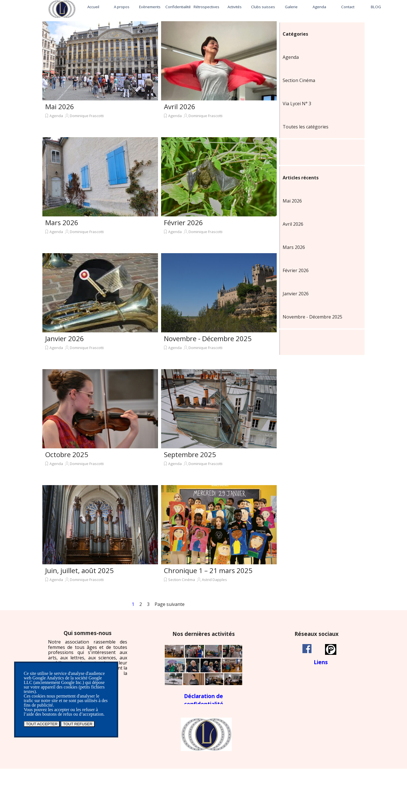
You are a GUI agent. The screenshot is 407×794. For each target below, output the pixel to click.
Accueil (93, 6)
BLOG (376, 6)
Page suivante (170, 604)
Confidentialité (178, 6)
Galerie (291, 6)
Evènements (150, 6)
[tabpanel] (87, 655)
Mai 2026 (59, 106)
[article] (100, 77)
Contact (347, 6)
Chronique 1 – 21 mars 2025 (208, 570)
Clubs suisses (263, 6)
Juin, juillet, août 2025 (79, 570)
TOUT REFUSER (77, 724)
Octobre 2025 (66, 454)
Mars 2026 (61, 222)
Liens (321, 662)
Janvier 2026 (64, 338)
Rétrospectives (206, 6)
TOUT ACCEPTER (41, 724)
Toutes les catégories (305, 127)
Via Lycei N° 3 (297, 103)
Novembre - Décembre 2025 (208, 338)
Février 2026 (183, 222)
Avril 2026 (179, 106)
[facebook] (306, 648)
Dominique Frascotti (87, 115)
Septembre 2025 (190, 454)
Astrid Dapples (214, 579)
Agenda (319, 6)
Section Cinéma (181, 579)
